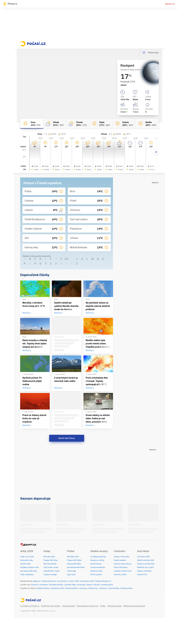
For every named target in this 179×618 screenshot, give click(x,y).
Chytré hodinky (113, 588)
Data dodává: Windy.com (87, 606)
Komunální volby (26, 560)
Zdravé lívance (95, 564)
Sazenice (34, 585)
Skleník (89, 585)
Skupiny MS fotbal (74, 564)
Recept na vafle (96, 571)
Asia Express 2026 (87, 581)
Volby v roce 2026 (27, 557)
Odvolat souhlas (114, 606)
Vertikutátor (43, 585)
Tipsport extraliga (50, 575)
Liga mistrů (71, 575)
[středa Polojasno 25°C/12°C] (54, 123)
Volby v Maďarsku (26, 575)
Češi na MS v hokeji (51, 567)
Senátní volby (25, 564)
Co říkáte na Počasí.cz (29, 606)
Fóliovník (96, 585)
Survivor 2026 (73, 581)
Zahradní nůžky (70, 585)
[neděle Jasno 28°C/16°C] (147, 123)
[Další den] (156, 152)
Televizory (103, 588)
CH (66, 258)
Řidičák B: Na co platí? (145, 567)
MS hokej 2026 (49, 557)
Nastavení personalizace (134, 606)
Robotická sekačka (56, 585)
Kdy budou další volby (28, 571)
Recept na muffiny (97, 560)
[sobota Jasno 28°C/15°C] (124, 123)
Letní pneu (83, 588)
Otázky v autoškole (144, 571)
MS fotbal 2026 (73, 557)
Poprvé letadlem (120, 560)
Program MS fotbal (74, 560)
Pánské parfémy (126, 588)
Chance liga (71, 571)
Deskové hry (93, 588)
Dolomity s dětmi (120, 575)
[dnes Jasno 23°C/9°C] (31, 123)
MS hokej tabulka (50, 564)
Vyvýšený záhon (107, 585)
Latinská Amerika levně (123, 571)
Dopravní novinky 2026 (145, 564)
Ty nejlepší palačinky (98, 557)
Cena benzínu (62, 581)
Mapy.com (37, 581)
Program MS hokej (51, 560)
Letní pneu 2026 (143, 557)
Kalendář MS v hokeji (51, 571)
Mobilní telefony (43, 588)
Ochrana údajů (68, 606)
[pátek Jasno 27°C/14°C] (101, 123)
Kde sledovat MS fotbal (76, 567)
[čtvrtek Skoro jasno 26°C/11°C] (78, 123)
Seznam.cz (170, 4)
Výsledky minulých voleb (29, 567)
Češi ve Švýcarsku (121, 567)
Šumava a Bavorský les (122, 564)
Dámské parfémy (71, 588)
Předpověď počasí (49, 581)
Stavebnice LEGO (57, 588)
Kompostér (81, 585)
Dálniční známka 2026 (145, 560)
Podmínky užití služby (50, 606)
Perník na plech (96, 575)
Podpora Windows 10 (103, 581)
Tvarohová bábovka (97, 567)
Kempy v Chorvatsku (121, 557)
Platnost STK (142, 575)
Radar (103, 606)
